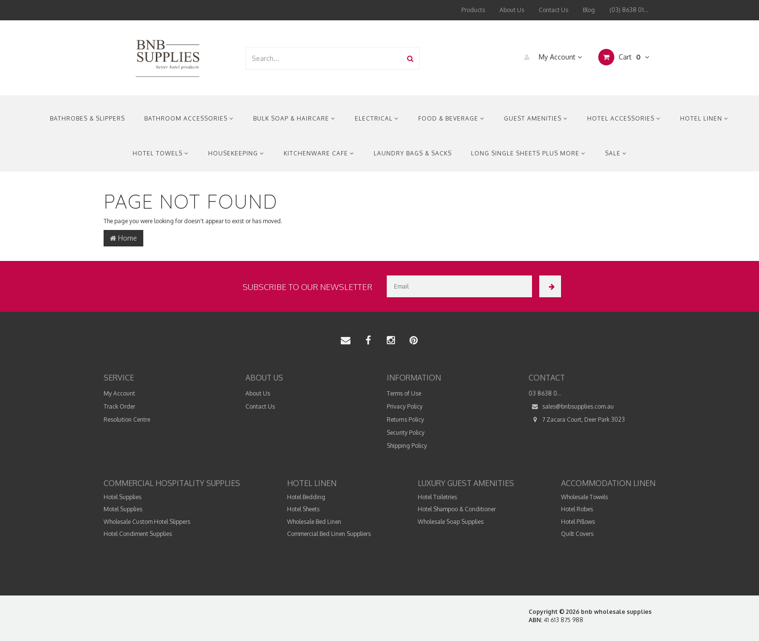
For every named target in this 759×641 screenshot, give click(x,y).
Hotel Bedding (306, 497)
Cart (623, 57)
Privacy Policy (405, 406)
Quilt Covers (577, 533)
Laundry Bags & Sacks (413, 153)
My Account (550, 57)
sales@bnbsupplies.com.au (571, 406)
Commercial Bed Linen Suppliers (329, 533)
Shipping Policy (407, 445)
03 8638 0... (545, 393)
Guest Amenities (536, 118)
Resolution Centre (127, 419)
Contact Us (553, 10)
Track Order (119, 406)
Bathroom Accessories (189, 118)
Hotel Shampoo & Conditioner (457, 509)
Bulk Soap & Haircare (294, 118)
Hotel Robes (577, 509)
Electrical (377, 118)
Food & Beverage (451, 118)
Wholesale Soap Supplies (451, 521)
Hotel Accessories (624, 118)
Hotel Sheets (303, 509)
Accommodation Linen (608, 483)
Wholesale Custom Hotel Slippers (147, 521)
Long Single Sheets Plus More (528, 153)
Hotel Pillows (578, 521)
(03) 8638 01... (628, 10)
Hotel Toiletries (437, 497)
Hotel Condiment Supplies (138, 533)
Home (123, 238)
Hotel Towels (161, 153)
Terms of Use (404, 393)
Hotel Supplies (122, 497)
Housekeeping (236, 153)
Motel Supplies (123, 509)
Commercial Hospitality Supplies (172, 483)
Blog (589, 10)
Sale (616, 153)
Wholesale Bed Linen (314, 521)
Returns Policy (405, 419)
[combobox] (324, 58)
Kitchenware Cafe (319, 153)
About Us (512, 10)
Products (473, 10)
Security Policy (406, 432)
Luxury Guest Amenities (466, 483)
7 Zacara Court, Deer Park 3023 (577, 419)
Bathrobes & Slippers (87, 118)
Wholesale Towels (584, 497)
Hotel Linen (704, 118)
